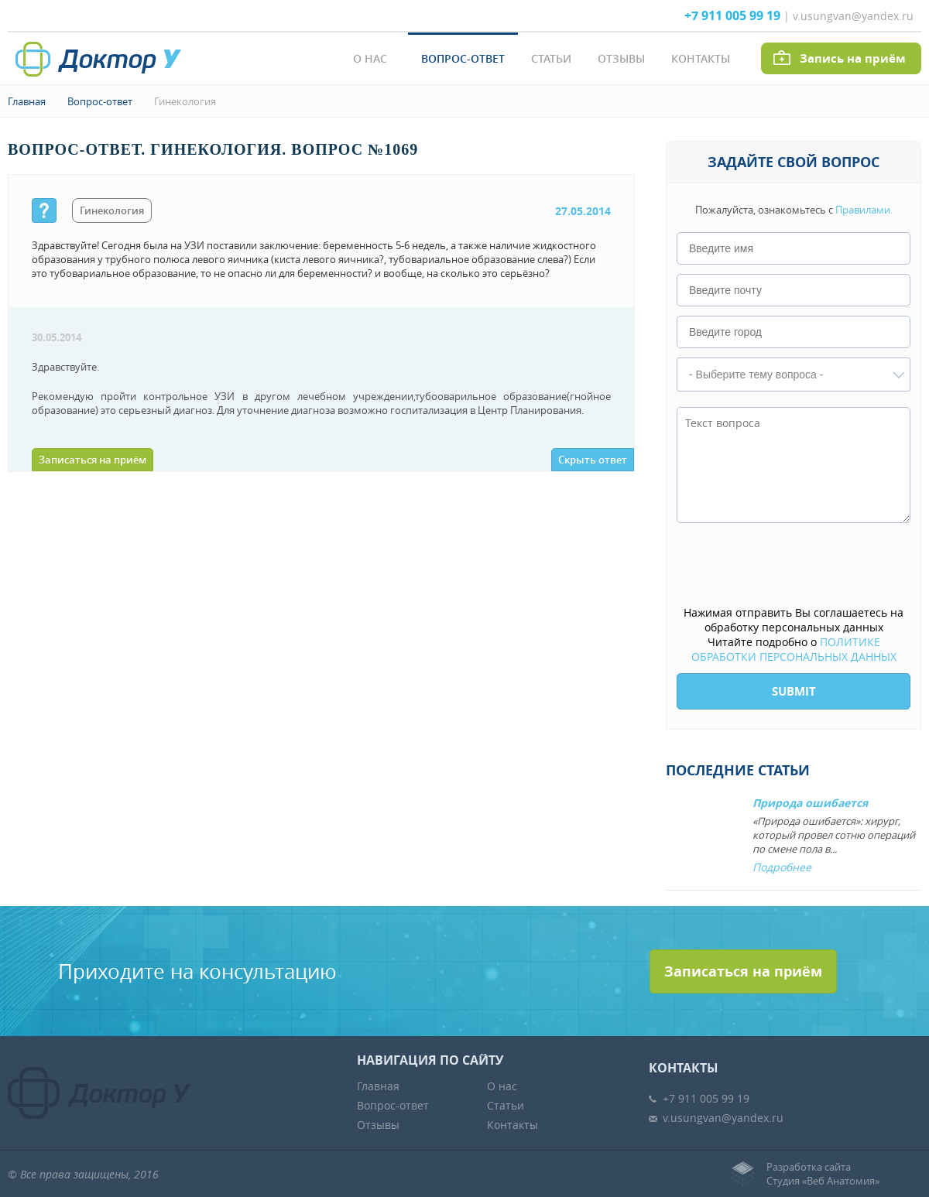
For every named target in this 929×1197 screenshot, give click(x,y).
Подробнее (781, 867)
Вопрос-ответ (463, 58)
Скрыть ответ (592, 460)
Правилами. (864, 210)
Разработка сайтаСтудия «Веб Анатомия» (822, 1174)
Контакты (700, 58)
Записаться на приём (92, 460)
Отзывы (621, 58)
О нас (370, 58)
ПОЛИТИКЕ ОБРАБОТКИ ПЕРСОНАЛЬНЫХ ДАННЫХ (793, 649)
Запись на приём (853, 58)
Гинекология (185, 101)
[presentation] (794, 565)
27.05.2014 (583, 210)
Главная (27, 101)
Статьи (551, 58)
